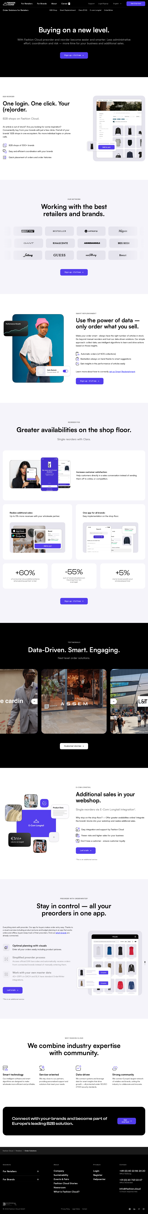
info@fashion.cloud (130, 1188)
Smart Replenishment (68, 10)
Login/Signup (103, 4)
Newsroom (60, 1187)
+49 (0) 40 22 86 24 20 (132, 1170)
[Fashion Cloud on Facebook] (139, 1209)
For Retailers (10, 1171)
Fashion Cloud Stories (66, 1183)
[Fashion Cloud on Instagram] (143, 1209)
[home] (9, 3)
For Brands (9, 1179)
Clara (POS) (83, 10)
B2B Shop (53, 10)
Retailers (19, 1151)
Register (97, 1175)
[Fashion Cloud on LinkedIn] (134, 1209)
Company (59, 1170)
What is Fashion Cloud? (66, 1191)
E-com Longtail (95, 10)
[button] (91, 3)
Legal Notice (76, 1209)
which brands (61, 933)
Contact (84, 1209)
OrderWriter (108, 10)
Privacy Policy (65, 1209)
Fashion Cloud (8, 1151)
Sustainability (61, 1175)
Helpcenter (99, 1179)
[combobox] (117, 4)
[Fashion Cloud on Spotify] (129, 1209)
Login (96, 1170)
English (116, 4)
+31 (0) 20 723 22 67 (130, 1179)
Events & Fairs (61, 1179)
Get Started (136, 4)
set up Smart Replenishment (122, 371)
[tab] (38, 947)
